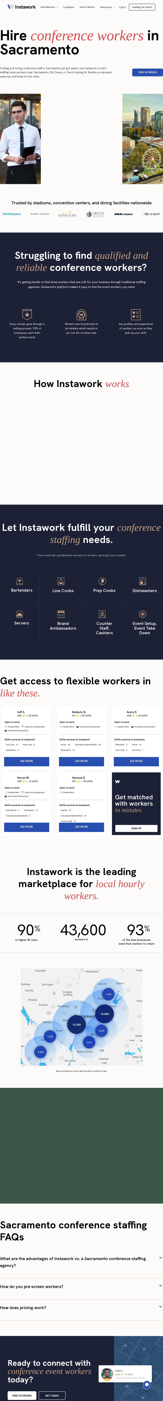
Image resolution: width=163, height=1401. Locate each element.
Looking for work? (142, 7)
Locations (68, 7)
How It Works (87, 7)
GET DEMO (52, 1395)
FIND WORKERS (147, 72)
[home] (22, 7)
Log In (122, 7)
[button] (49, 7)
